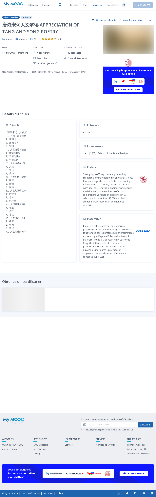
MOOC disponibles (41, 444)
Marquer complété (78, 402)
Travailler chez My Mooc (138, 453)
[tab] (32, 5)
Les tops (69, 444)
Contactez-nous (9, 449)
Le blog (36, 453)
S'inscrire (145, 424)
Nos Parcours (39, 449)
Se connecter (142, 5)
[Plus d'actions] (149, 20)
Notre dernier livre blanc (138, 449)
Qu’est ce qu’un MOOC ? (13, 444)
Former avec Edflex (136, 444)
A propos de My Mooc (106, 444)
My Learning (113, 5)
